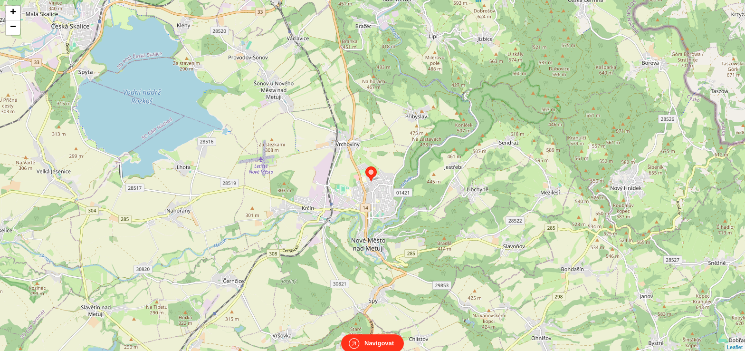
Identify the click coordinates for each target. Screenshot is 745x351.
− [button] (13, 27)
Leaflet (735, 338)
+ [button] (13, 13)
